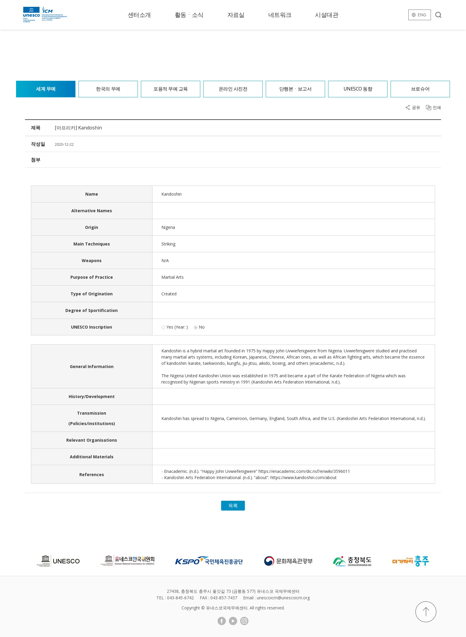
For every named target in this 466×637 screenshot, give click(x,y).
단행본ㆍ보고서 (295, 89)
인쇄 (437, 107)
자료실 (236, 15)
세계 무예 (46, 89)
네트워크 (280, 15)
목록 (233, 505)
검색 (438, 14)
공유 (416, 107)
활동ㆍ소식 (189, 15)
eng (422, 15)
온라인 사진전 (233, 89)
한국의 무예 (108, 89)
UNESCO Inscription (91, 327)
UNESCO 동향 (358, 89)
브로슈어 (420, 89)
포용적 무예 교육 (170, 89)
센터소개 (139, 15)
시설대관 (326, 15)
